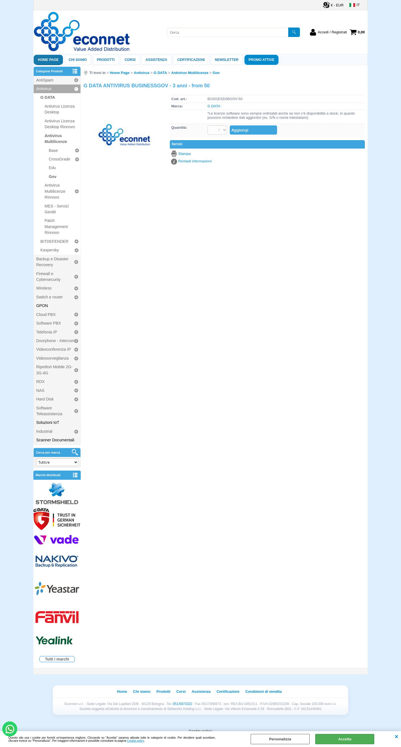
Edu (52, 167)
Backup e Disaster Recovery (52, 262)
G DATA (47, 97)
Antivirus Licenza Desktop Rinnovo (60, 124)
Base (53, 150)
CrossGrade (59, 159)
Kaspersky (49, 250)
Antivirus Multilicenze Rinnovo (55, 191)
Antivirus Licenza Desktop (60, 109)
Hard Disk (45, 399)
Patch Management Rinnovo (56, 226)
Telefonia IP (46, 332)
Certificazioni (191, 60)
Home (122, 691)
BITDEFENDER (54, 241)
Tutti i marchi (57, 659)
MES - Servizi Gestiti (57, 209)
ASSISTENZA (156, 60)
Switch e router (49, 297)
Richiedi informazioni (195, 161)
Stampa (184, 154)
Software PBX (48, 323)
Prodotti (106, 60)
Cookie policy (135, 740)
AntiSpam (44, 80)
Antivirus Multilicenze (56, 138)
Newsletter (227, 60)
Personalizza (280, 739)
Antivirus (44, 88)
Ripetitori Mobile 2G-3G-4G (54, 370)
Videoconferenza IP (53, 349)
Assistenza (201, 691)
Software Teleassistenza (49, 411)
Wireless (44, 288)
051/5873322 (182, 704)
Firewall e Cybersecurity (48, 276)
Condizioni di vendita (263, 691)
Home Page (48, 60)
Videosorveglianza (52, 358)
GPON (42, 305)
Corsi (129, 60)
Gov (53, 176)
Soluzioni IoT (47, 422)
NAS (40, 390)
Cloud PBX (46, 314)
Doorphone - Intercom (55, 340)
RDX (40, 381)
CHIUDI (396, 736)
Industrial (44, 431)
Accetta (344, 739)
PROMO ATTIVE (262, 60)
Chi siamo (78, 60)
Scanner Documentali (55, 440)
